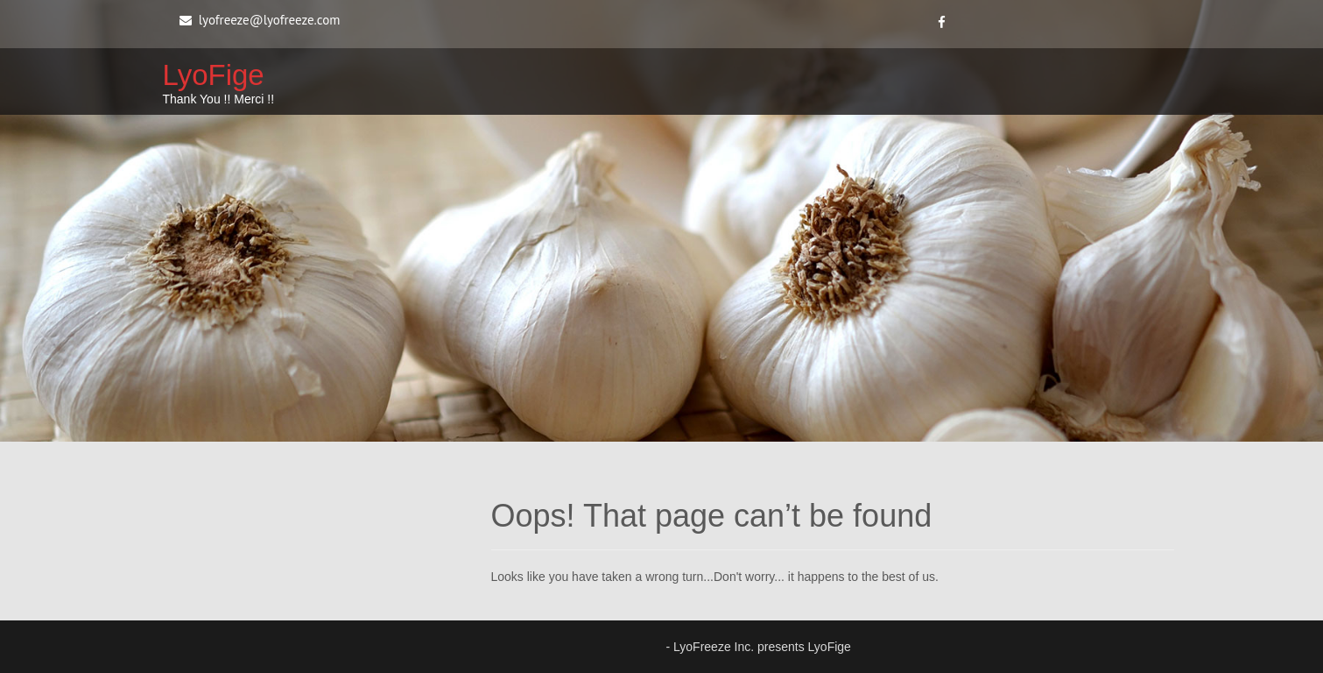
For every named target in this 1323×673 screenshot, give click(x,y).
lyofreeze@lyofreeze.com (270, 19)
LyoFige (213, 75)
